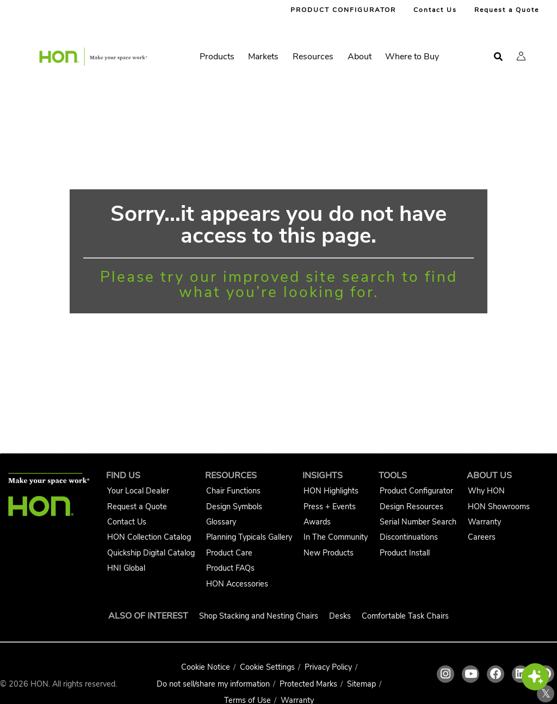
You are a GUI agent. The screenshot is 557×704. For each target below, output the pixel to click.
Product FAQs (230, 568)
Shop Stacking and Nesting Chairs (258, 615)
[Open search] (498, 57)
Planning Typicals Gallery (249, 537)
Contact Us (435, 9)
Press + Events (330, 506)
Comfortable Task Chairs (405, 615)
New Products (329, 552)
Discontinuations (409, 537)
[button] (521, 56)
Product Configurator (416, 490)
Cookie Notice (205, 667)
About (360, 57)
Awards (317, 521)
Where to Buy (412, 57)
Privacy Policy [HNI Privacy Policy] (328, 667)
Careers (482, 537)
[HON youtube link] (470, 674)
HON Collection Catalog (149, 537)
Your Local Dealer (138, 490)
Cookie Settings (267, 667)
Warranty (484, 521)
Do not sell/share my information (213, 683)
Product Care (229, 552)
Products (217, 57)
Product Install (405, 552)
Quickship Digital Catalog (151, 552)
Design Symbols (234, 506)
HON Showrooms (499, 506)
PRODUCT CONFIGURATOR (343, 9)
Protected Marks (308, 683)
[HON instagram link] (445, 674)
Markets (263, 57)
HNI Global (126, 568)
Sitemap (361, 683)
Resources (313, 57)
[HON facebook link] (495, 674)
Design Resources (411, 506)
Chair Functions (233, 490)
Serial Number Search (418, 521)
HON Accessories (237, 583)
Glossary (221, 521)
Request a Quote (506, 9)
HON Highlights (331, 490)
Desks (340, 615)
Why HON (486, 490)
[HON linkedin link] (520, 674)
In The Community (336, 537)
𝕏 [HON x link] (545, 693)
